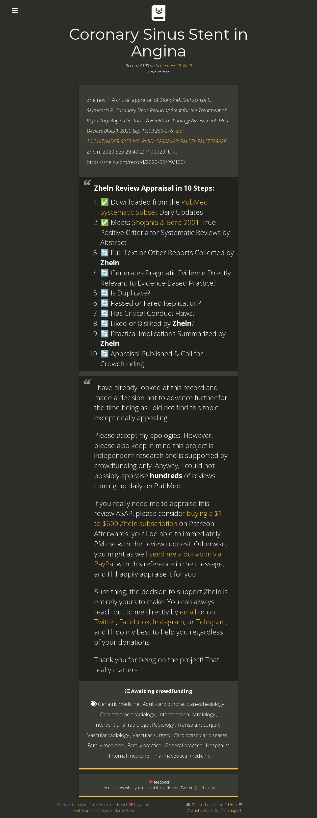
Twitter (105, 621)
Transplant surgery (198, 724)
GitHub (230, 804)
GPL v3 (128, 810)
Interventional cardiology (186, 714)
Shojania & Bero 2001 (165, 222)
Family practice (144, 745)
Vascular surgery (151, 735)
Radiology (163, 724)
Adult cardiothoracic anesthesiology (183, 703)
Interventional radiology (122, 724)
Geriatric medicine (118, 703)
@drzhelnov (204, 788)
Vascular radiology (108, 735)
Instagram (168, 621)
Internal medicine (129, 755)
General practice (183, 745)
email (188, 611)
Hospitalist (217, 745)
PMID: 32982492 (160, 141)
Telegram (211, 621)
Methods (200, 804)
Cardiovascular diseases (200, 735)
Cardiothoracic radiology (127, 714)
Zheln (196, 810)
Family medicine (106, 745)
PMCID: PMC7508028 (203, 141)
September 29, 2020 (174, 65)
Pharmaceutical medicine (182, 755)
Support (234, 810)
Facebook (134, 621)
